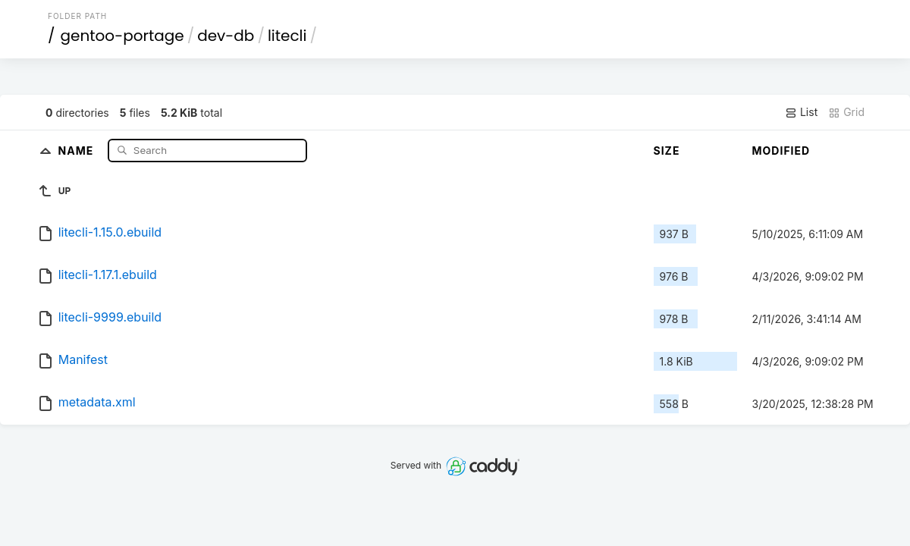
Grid (846, 112)
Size (667, 150)
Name (77, 149)
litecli (287, 35)
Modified (781, 150)
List (801, 112)
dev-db (225, 35)
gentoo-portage (122, 35)
